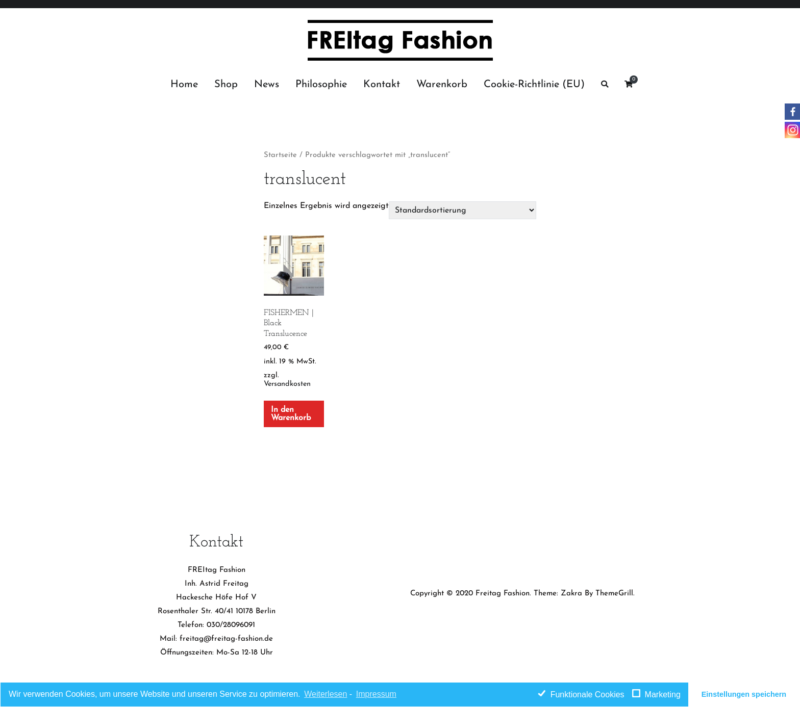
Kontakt (381, 85)
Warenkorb (441, 85)
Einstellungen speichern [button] (744, 694)
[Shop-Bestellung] (462, 210)
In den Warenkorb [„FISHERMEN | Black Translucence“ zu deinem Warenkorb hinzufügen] (291, 414)
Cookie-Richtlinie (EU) (534, 85)
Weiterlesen (325, 694)
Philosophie (321, 85)
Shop (226, 85)
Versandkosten (287, 384)
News (266, 85)
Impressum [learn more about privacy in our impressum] (376, 694)
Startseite (280, 155)
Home (184, 85)
